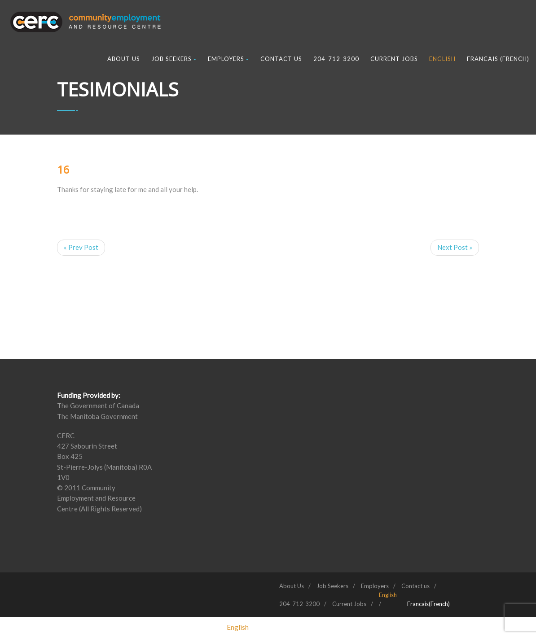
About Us (123, 58)
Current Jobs (394, 58)
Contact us (281, 58)
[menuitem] (388, 594)
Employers (228, 58)
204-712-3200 (336, 58)
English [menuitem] (238, 627)
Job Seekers (174, 58)
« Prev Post (81, 247)
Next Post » (454, 247)
